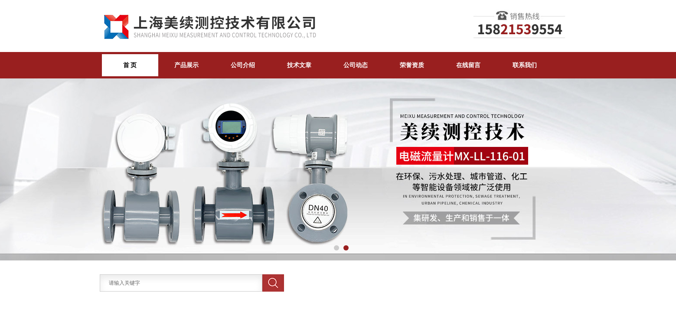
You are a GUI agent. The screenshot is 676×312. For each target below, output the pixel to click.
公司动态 (355, 65)
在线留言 (468, 65)
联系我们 (525, 65)
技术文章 (299, 65)
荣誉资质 (412, 65)
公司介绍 (243, 65)
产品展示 (186, 65)
